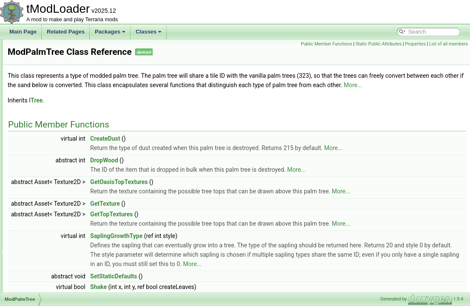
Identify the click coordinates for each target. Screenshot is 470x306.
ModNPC (38, 151)
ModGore (38, 48)
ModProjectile (43, 198)
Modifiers (38, 67)
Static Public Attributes (379, 44)
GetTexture (211, 213)
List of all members (448, 44)
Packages (110, 31)
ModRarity (39, 226)
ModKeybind (42, 86)
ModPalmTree (44, 170)
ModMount (40, 133)
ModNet (37, 142)
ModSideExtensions (50, 273)
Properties (415, 44)
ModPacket (41, 161)
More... (214, 94)
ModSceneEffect (46, 254)
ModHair (37, 58)
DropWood (210, 169)
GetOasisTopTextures (225, 191)
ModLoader (41, 95)
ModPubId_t (42, 207)
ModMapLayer (44, 114)
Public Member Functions (326, 44)
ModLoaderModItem (51, 105)
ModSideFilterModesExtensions (64, 282)
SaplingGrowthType (222, 245)
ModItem (38, 76)
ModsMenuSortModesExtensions (65, 292)
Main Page (23, 31)
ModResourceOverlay (52, 245)
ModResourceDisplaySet (56, 235)
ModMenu (39, 123)
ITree (142, 109)
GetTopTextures (217, 223)
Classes (148, 31)
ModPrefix (39, 189)
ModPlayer (40, 179)
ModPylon (39, 217)
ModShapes (41, 263)
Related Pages (66, 31)
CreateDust (211, 147)
